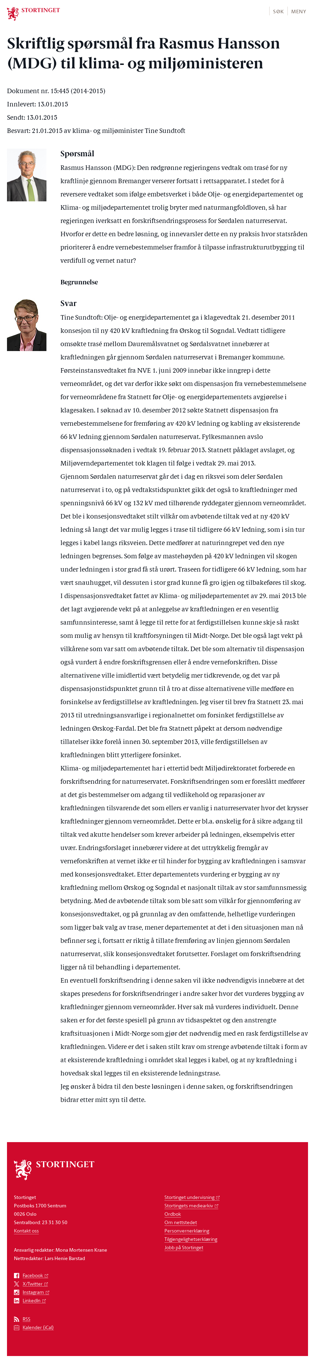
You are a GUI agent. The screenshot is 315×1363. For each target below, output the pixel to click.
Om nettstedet (180, 1222)
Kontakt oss (26, 1230)
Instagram (33, 1292)
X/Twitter (33, 1284)
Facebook (33, 1275)
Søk (278, 11)
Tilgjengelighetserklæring (190, 1239)
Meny (298, 11)
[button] (278, 11)
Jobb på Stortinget (183, 1247)
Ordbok (172, 1214)
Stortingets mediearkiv (188, 1205)
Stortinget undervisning (189, 1197)
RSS (26, 1319)
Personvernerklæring (186, 1230)
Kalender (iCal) (38, 1327)
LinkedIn (32, 1300)
